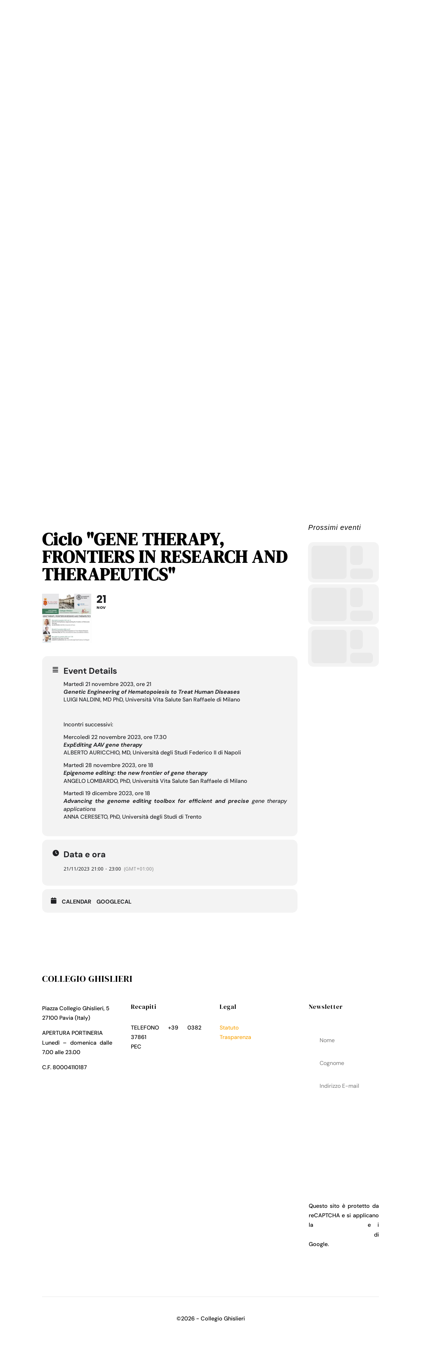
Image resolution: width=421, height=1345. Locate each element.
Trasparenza (235, 1037)
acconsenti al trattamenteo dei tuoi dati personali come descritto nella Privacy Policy (344, 1136)
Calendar (76, 901)
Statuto (229, 1027)
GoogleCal (114, 901)
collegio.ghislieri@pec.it (162, 1056)
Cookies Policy (239, 1056)
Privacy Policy (238, 1046)
